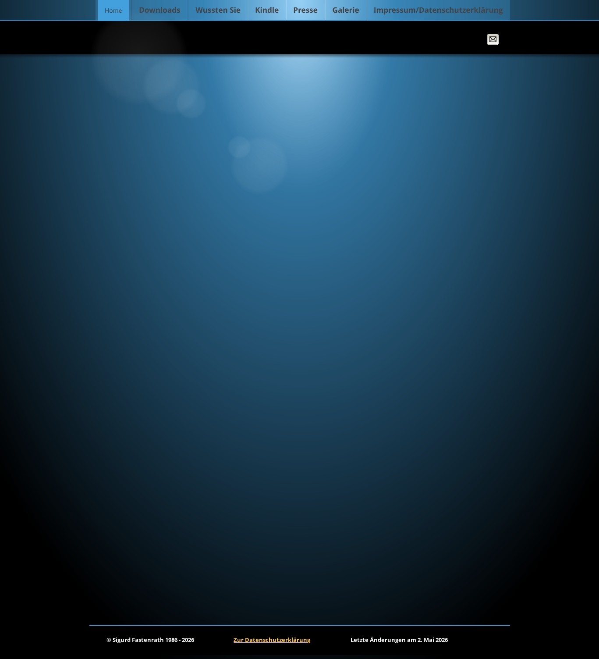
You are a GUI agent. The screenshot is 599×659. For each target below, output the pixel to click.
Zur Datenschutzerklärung (272, 640)
